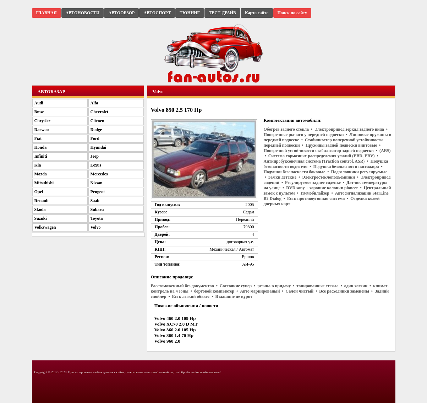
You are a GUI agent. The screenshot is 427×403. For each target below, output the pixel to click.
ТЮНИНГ (190, 12)
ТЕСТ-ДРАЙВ (222, 12)
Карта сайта (257, 12)
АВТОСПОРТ (157, 12)
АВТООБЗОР (121, 12)
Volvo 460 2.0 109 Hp (175, 318)
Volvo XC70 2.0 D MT (176, 324)
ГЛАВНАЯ (46, 12)
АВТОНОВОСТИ (83, 12)
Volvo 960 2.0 (167, 341)
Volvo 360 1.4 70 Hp (173, 335)
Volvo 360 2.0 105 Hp (175, 329)
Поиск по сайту (292, 12)
